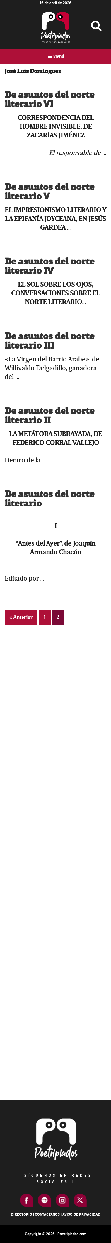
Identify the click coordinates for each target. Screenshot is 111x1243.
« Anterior (21, 617)
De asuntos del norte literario (49, 499)
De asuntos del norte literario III (49, 341)
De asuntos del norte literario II (49, 415)
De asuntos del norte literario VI (49, 99)
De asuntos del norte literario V (49, 192)
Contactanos (47, 1214)
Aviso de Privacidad (81, 1214)
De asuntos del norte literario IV (49, 266)
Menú (58, 56)
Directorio (21, 1214)
